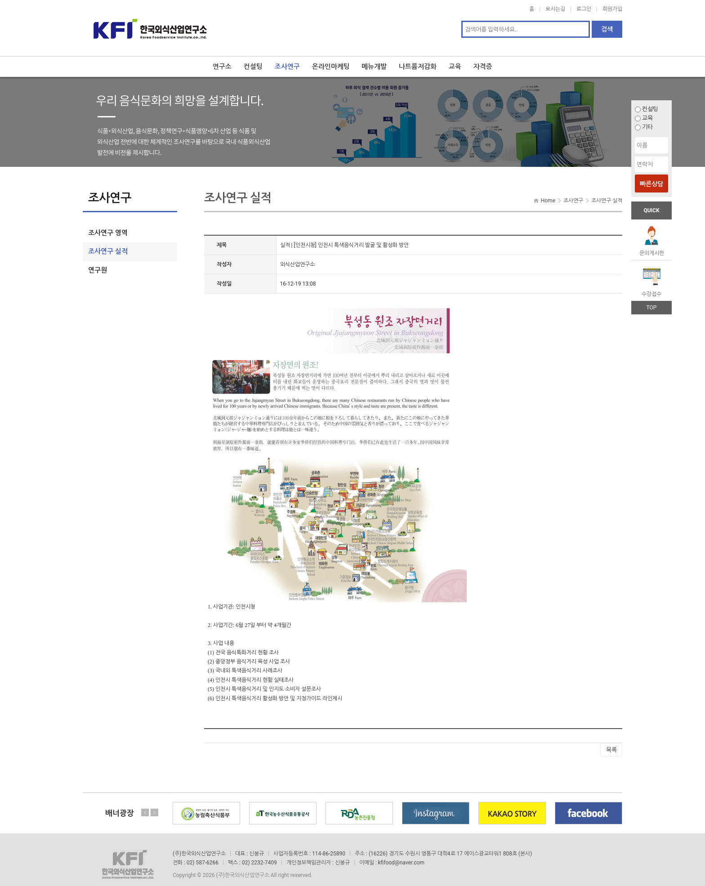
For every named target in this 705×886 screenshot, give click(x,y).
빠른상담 (651, 184)
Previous (145, 803)
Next (154, 803)
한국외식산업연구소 (150, 23)
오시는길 (555, 9)
